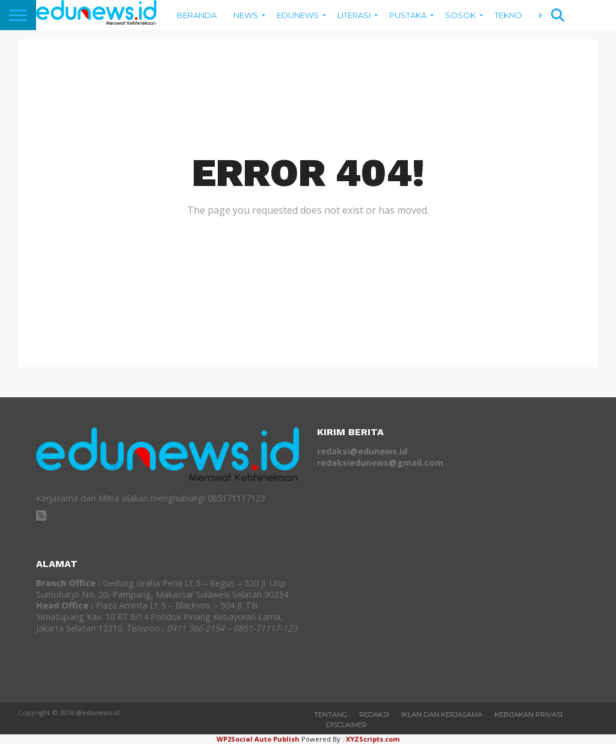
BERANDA (197, 15)
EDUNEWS (298, 15)
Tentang (330, 714)
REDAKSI (374, 714)
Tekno (508, 15)
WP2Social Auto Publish (258, 738)
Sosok (460, 15)
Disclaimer (346, 725)
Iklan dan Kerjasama (441, 714)
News (245, 15)
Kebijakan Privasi (528, 714)
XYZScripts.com (372, 738)
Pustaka (408, 15)
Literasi (354, 15)
